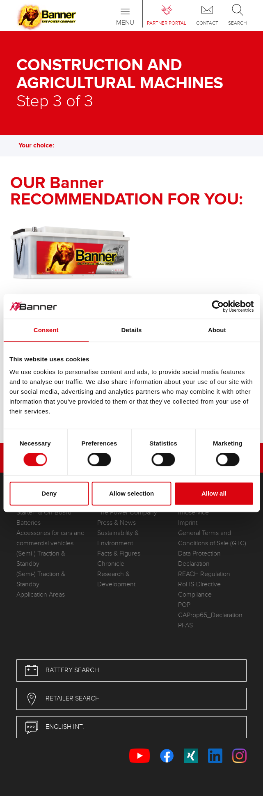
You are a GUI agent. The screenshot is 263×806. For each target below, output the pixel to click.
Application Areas (40, 595)
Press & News (116, 523)
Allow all (213, 493)
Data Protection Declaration (199, 559)
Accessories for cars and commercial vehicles (50, 538)
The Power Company (127, 513)
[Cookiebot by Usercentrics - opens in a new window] (218, 306)
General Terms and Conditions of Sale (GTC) (212, 538)
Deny (49, 493)
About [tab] (217, 329)
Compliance (195, 595)
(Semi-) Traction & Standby (40, 559)
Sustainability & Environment (118, 538)
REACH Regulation (204, 574)
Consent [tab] (46, 329)
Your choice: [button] (40, 145)
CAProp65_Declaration (210, 615)
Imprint (187, 523)
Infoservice (193, 513)
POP (184, 605)
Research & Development (116, 579)
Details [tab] (131, 329)
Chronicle (110, 564)
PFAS (185, 625)
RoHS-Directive (199, 584)
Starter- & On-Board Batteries (43, 518)
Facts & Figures (118, 554)
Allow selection (131, 493)
